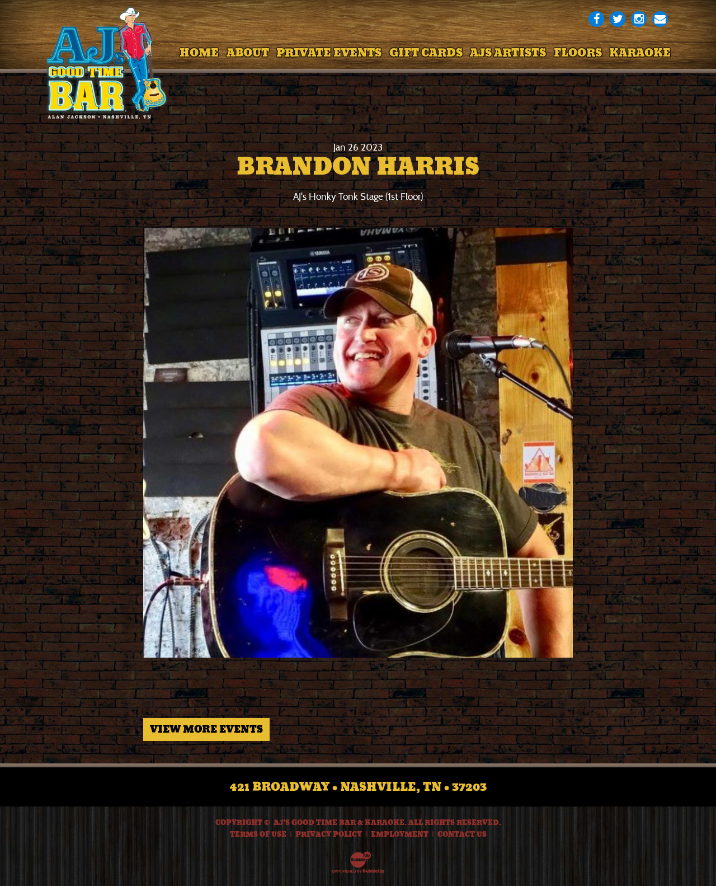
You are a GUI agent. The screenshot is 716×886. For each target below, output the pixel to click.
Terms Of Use (258, 834)
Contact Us (462, 834)
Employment (399, 834)
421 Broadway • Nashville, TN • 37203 (358, 787)
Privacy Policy (328, 834)
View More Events (206, 729)
